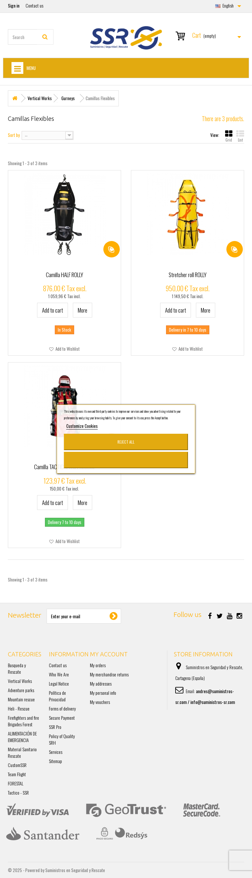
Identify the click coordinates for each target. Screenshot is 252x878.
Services (55, 751)
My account (109, 654)
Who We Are (59, 674)
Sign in (13, 5)
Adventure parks (21, 690)
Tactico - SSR (18, 792)
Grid (228, 136)
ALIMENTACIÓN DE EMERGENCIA (22, 736)
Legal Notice (59, 683)
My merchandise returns (109, 674)
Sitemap (55, 760)
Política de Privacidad (57, 696)
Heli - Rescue (19, 708)
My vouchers (100, 701)
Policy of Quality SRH (62, 739)
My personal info (103, 692)
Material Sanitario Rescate (22, 752)
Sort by (14, 135)
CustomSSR (17, 764)
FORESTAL (15, 783)
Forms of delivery (62, 708)
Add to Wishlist (67, 348)
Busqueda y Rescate (17, 668)
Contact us (34, 5)
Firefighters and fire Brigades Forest (23, 721)
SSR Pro (55, 726)
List (240, 136)
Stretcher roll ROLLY (187, 274)
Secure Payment (62, 717)
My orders (98, 665)
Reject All (126, 442)
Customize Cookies (82, 426)
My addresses (101, 683)
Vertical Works (20, 680)
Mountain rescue (21, 699)
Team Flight (17, 774)
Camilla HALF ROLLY (64, 274)
